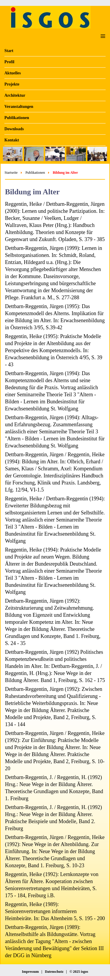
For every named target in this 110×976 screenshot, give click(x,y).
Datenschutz (54, 972)
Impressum (30, 972)
